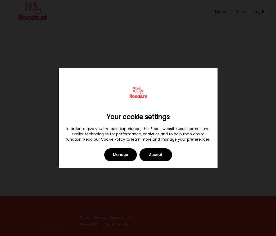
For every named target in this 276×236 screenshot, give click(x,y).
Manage (120, 154)
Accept (155, 154)
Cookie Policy (113, 139)
